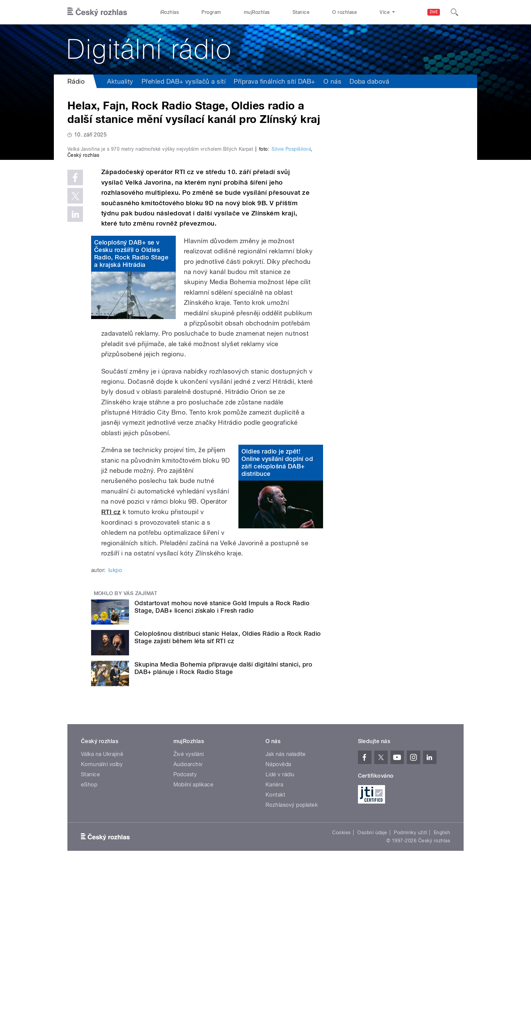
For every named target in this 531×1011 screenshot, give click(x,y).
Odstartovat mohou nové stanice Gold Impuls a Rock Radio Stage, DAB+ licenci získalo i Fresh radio (222, 750)
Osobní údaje (372, 976)
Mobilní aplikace (193, 928)
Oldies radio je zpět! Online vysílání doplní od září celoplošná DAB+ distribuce (277, 606)
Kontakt (275, 938)
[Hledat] (454, 12)
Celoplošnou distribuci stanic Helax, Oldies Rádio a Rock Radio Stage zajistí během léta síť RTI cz (227, 781)
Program (211, 12)
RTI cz (111, 655)
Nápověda (278, 908)
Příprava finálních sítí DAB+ (274, 81)
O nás (332, 81)
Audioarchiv (188, 908)
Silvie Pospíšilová (291, 293)
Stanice (301, 12)
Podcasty (185, 918)
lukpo (115, 714)
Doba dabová (369, 81)
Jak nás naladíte (286, 897)
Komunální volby (102, 908)
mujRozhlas (257, 12)
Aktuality (120, 81)
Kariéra (274, 928)
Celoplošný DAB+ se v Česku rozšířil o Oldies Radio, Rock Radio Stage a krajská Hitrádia (131, 397)
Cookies (341, 976)
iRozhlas (169, 12)
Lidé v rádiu (280, 918)
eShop (89, 928)
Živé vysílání (188, 897)
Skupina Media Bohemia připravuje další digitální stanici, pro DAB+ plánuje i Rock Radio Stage (223, 812)
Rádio (76, 81)
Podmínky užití (410, 976)
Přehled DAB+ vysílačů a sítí (184, 81)
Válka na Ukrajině (102, 897)
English (442, 976)
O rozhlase (344, 12)
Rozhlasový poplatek (292, 948)
